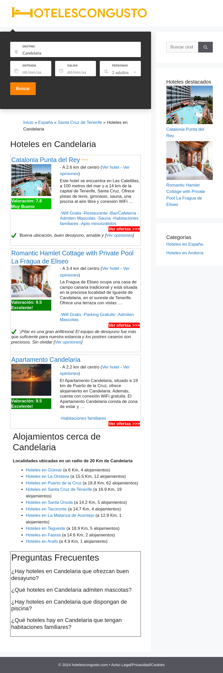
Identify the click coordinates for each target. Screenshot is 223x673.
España (45, 122)
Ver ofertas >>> (124, 229)
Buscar (23, 88)
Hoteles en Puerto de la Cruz (53, 483)
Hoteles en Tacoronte (46, 509)
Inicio (28, 122)
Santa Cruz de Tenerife (80, 122)
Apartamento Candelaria (45, 359)
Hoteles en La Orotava (47, 476)
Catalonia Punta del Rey (45, 159)
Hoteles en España (184, 244)
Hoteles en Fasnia (43, 535)
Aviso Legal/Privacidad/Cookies (138, 665)
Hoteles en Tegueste (45, 528)
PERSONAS (120, 65)
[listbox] (124, 73)
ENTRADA (29, 65)
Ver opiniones (119, 235)
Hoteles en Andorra (185, 252)
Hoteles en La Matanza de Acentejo (60, 515)
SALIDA (72, 65)
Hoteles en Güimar (44, 470)
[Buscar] (205, 47)
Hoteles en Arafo (42, 541)
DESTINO (28, 46)
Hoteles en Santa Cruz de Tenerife (59, 489)
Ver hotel (110, 167)
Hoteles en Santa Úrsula (49, 502)
